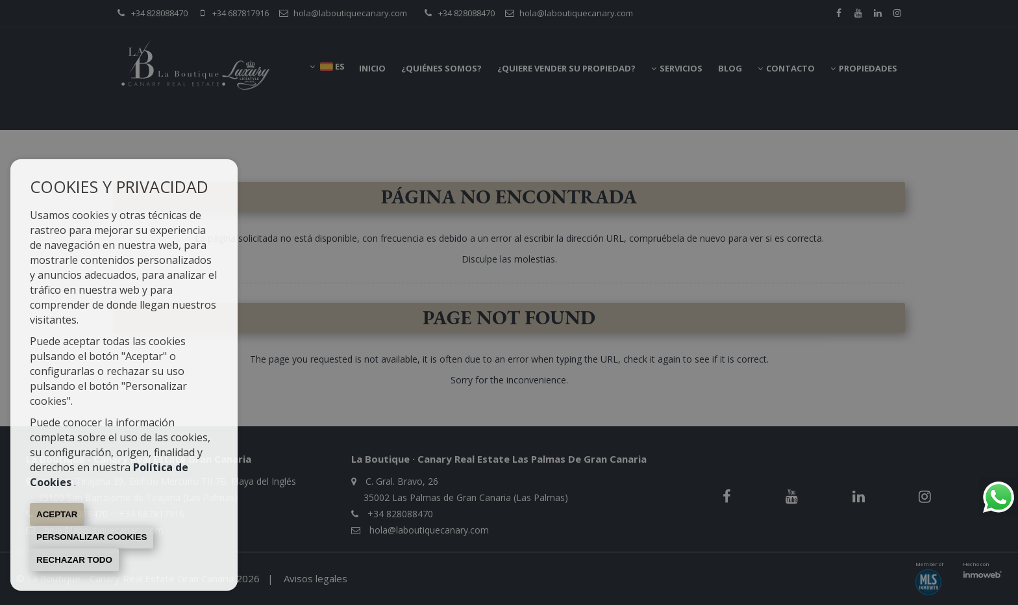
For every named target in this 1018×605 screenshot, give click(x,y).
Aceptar (56, 514)
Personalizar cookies (91, 537)
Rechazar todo (74, 560)
